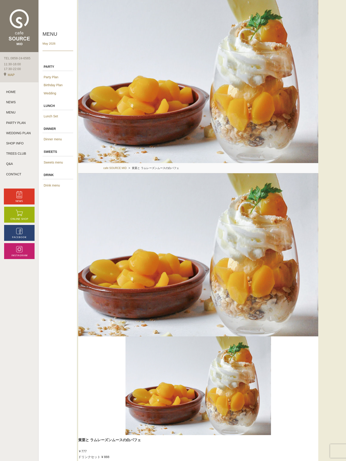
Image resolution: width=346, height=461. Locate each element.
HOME (11, 92)
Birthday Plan (53, 85)
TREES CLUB (16, 153)
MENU (10, 112)
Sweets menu (53, 162)
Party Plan (51, 77)
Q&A (9, 164)
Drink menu (52, 185)
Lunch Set (51, 116)
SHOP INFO (15, 143)
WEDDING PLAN (18, 133)
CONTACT (13, 174)
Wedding (50, 93)
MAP (9, 75)
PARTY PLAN (16, 123)
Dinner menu (53, 139)
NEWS (11, 102)
